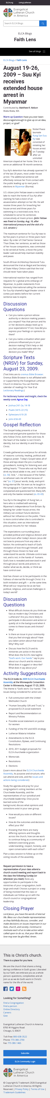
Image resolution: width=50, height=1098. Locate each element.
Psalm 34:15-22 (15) (18, 410)
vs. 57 (11, 481)
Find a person (10, 1006)
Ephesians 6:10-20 (18, 414)
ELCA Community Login (25, 1061)
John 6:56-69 (15, 419)
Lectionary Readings (13, 390)
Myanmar (20, 186)
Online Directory (11, 1009)
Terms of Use (37, 1089)
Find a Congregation (13, 1002)
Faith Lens (22, 60)
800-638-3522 (20, 1036)
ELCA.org (9, 2)
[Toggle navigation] (37, 52)
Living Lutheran (25, 2)
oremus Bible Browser (32, 374)
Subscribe (25, 1053)
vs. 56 (6, 474)
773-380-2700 (17, 1039)
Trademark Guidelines (14, 1092)
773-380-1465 (14, 1043)
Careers (7, 1012)
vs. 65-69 (38, 494)
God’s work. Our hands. (20, 658)
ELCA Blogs (9, 60)
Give (5, 1015)
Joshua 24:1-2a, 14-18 (19, 405)
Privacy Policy (22, 1089)
